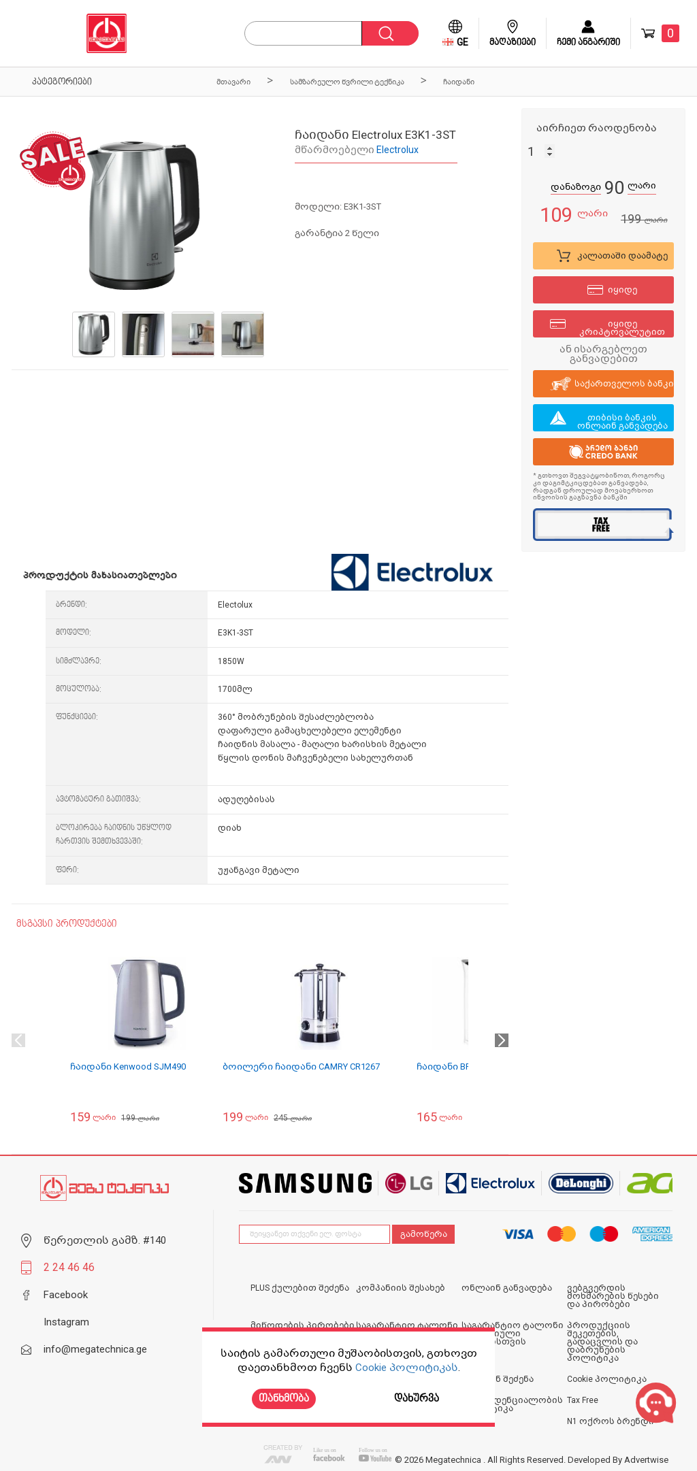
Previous (18, 1040)
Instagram (66, 1322)
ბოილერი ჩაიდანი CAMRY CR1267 (301, 1066)
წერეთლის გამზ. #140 (105, 1240)
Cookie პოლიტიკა (607, 1379)
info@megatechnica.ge (95, 1349)
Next (501, 1040)
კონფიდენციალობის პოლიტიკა (512, 1404)
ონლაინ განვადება (506, 1288)
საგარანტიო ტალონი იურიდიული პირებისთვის (512, 1333)
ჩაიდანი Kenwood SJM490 (128, 1066)
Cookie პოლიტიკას (406, 1367)
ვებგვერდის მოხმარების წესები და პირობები (613, 1296)
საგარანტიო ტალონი (407, 1325)
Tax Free (582, 1400)
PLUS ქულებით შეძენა (299, 1288)
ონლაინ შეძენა (497, 1379)
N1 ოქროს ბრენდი (610, 1421)
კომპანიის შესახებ (400, 1288)
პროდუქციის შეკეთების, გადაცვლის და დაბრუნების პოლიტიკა (602, 1342)
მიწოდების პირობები (302, 1325)
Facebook (66, 1295)
